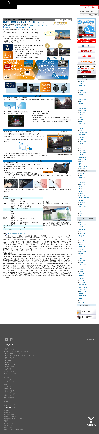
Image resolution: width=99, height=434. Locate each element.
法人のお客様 (7, 427)
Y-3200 (81, 115)
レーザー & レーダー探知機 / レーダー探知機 (16, 351)
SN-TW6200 (82, 222)
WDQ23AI (81, 236)
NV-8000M (81, 81)
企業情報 (5, 420)
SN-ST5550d (82, 99)
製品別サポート (8, 388)
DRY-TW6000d (83, 287)
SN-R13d (81, 121)
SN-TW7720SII (83, 229)
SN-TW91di (82, 195)
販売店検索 (7, 401)
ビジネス (41, 2)
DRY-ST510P (82, 289)
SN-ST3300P (82, 296)
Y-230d (81, 144)
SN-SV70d (81, 215)
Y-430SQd (81, 137)
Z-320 (80, 186)
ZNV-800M (82, 173)
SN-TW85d (82, 202)
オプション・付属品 (9, 394)
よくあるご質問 (9, 390)
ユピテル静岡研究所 (9, 414)
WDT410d (81, 280)
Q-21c (80, 300)
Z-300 (80, 204)
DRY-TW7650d (83, 135)
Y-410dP (81, 293)
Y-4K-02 (81, 117)
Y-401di (81, 128)
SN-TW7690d (82, 264)
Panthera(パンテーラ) (11, 360)
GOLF (31, 2)
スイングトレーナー (9, 381)
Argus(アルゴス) (10, 364)
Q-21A (80, 298)
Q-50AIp (81, 271)
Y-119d (81, 262)
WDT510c (81, 302)
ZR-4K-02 (81, 189)
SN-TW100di (82, 206)
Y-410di (81, 155)
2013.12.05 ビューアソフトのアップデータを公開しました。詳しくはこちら (25, 26)
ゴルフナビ (7, 379)
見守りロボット (8, 370)
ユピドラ (6, 412)
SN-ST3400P (82, 233)
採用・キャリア (7, 425)
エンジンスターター (9, 357)
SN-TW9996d (82, 92)
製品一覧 (57, 2)
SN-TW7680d (82, 251)
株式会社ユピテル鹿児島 (10, 416)
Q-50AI (81, 119)
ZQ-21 (80, 209)
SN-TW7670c (82, 247)
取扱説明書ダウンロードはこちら (16, 234)
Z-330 (80, 175)
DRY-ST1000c (82, 168)
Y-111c (81, 244)
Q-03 (80, 213)
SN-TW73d (82, 182)
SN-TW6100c (82, 224)
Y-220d (81, 139)
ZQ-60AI (81, 191)
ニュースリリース (8, 423)
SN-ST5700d (82, 180)
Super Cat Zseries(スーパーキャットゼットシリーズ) (19, 355)
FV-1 (80, 88)
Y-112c (81, 242)
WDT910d (81, 240)
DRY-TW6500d (83, 132)
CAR (22, 2)
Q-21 (80, 164)
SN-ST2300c (82, 97)
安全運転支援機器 (9, 366)
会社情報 (50, 2)
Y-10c (80, 256)
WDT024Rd (82, 282)
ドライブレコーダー (9, 349)
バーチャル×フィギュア (10, 373)
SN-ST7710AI (82, 260)
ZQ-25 (80, 211)
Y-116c (81, 269)
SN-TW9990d (82, 108)
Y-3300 (81, 90)
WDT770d (81, 278)
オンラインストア (9, 405)
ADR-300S (82, 161)
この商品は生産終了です (86, 305)
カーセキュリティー (9, 359)
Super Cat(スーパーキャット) (13, 353)
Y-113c (81, 231)
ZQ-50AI (81, 193)
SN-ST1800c (82, 124)
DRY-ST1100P (83, 285)
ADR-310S (82, 101)
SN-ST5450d (82, 152)
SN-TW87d (82, 184)
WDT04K (81, 238)
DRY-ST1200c (82, 150)
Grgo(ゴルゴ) (9, 362)
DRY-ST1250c (82, 112)
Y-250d (81, 103)
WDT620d (81, 273)
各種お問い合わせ (9, 397)
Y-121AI (81, 258)
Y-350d (81, 95)
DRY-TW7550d (83, 166)
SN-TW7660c (82, 267)
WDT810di (81, 276)
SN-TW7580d (82, 110)
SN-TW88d (82, 178)
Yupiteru (8, 8)
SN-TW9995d (82, 106)
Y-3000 (81, 146)
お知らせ (5, 422)
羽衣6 (5, 384)
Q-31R (80, 148)
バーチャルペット (9, 371)
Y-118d (81, 253)
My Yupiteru (7, 410)
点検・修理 (7, 395)
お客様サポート (66, 2)
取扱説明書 (8, 392)
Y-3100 (81, 126)
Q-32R (80, 130)
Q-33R (80, 83)
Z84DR (81, 200)
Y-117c (81, 249)
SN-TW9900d (82, 159)
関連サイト (10, 407)
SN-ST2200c (82, 157)
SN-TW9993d (82, 86)
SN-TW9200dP (83, 291)
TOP (91, 339)
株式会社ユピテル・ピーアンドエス (13, 418)
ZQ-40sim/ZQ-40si (84, 198)
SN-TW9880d (82, 141)
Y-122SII (81, 227)
